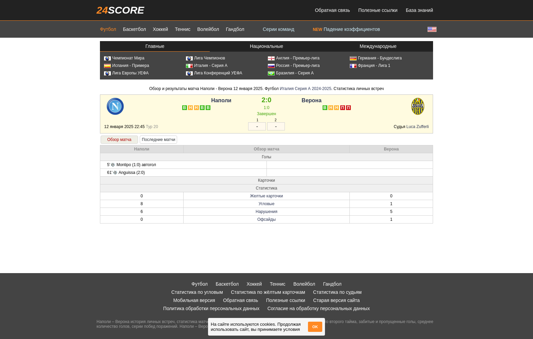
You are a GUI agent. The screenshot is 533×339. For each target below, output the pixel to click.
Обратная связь (332, 10)
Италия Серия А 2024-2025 (305, 88)
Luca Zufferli (418, 126)
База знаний (419, 10)
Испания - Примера (126, 65)
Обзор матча (119, 139)
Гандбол (235, 29)
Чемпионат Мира (124, 58)
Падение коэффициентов (346, 29)
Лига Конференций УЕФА (214, 73)
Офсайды (266, 219)
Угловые (267, 203)
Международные (378, 46)
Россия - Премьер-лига (294, 65)
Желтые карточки (266, 196)
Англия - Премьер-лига (294, 58)
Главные (155, 46)
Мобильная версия (194, 300)
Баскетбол (134, 29)
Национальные (266, 46)
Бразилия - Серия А (291, 73)
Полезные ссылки (377, 10)
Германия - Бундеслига (376, 58)
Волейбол (208, 29)
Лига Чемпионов (205, 58)
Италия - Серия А (206, 65)
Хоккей (160, 29)
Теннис (182, 29)
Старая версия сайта (336, 300)
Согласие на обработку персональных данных (319, 308)
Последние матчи (158, 139)
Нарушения (266, 211)
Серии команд (278, 29)
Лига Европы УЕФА (126, 73)
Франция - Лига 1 (370, 65)
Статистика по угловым (197, 292)
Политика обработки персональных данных (211, 308)
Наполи (221, 100)
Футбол (108, 29)
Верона (312, 100)
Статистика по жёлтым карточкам (268, 292)
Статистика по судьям (337, 292)
